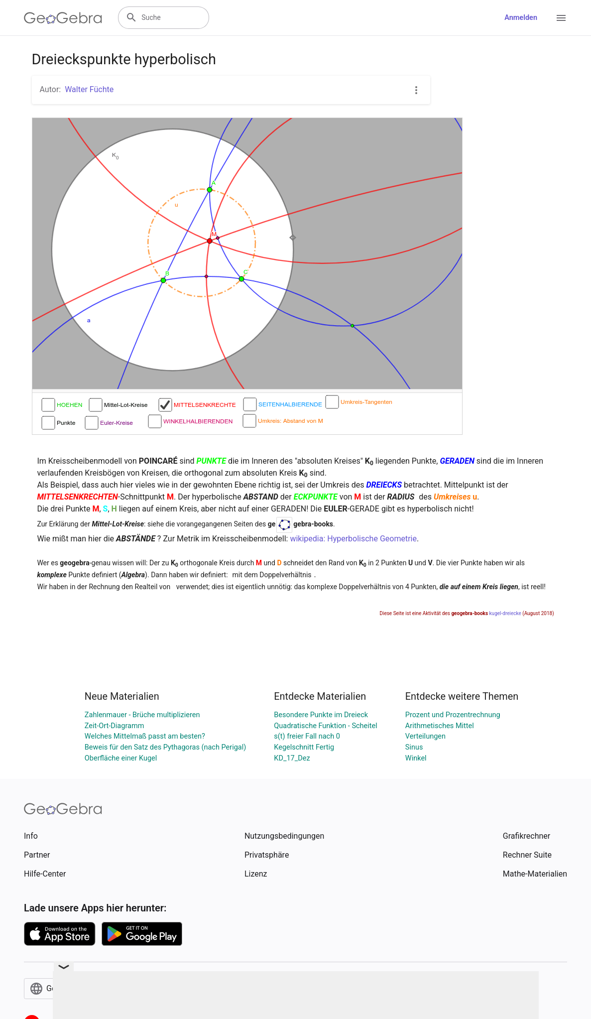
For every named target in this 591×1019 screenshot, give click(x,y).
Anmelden (520, 17)
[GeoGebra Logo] (63, 18)
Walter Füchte (89, 89)
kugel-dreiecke (505, 613)
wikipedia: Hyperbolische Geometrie (353, 538)
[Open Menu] (561, 18)
